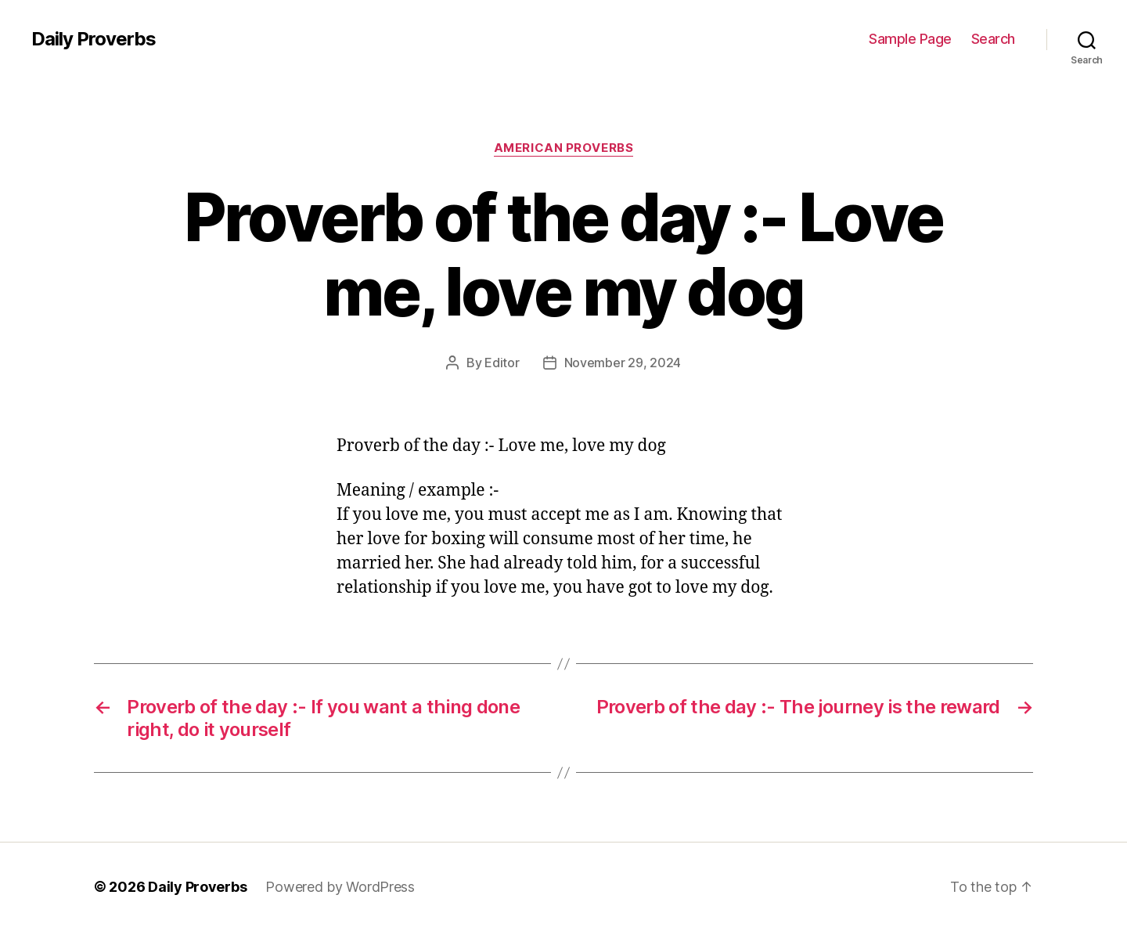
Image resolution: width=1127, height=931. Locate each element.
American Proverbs (563, 148)
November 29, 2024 (622, 362)
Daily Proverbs (93, 39)
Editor (501, 362)
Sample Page (910, 39)
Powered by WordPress (340, 887)
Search (993, 39)
